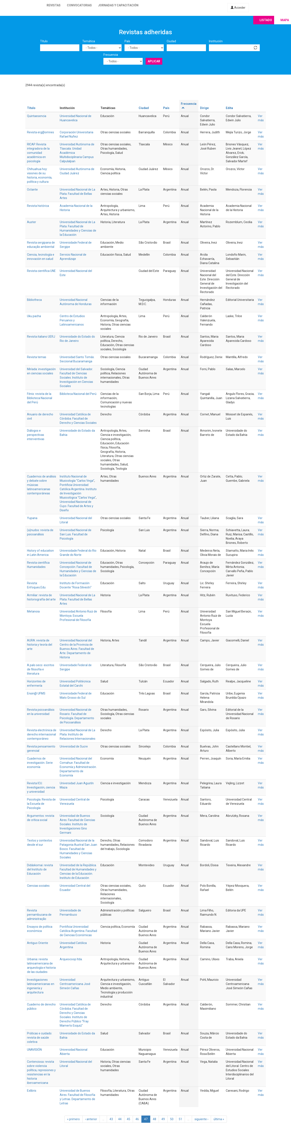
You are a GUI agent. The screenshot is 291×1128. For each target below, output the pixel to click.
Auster (31, 222)
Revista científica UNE (41, 271)
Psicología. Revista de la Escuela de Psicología (41, 804)
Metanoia (33, 611)
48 (154, 1119)
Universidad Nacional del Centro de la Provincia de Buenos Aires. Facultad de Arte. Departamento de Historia (77, 649)
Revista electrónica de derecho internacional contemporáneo (41, 734)
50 (171, 1119)
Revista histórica (38, 205)
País (127, 41)
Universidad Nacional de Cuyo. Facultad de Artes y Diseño (76, 506)
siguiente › (201, 1119)
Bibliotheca (34, 299)
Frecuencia (110, 54)
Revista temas (36, 357)
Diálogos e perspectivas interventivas (35, 435)
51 (180, 1119)
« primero (73, 1119)
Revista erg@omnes (40, 132)
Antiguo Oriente (37, 943)
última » (219, 1119)
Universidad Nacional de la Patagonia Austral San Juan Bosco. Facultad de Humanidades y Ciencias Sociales (78, 849)
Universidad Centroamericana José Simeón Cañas (75, 984)
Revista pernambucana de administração (39, 915)
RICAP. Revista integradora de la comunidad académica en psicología (38, 153)
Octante (32, 189)
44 (120, 1119)
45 (128, 1119)
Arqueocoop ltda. (71, 959)
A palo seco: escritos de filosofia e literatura (40, 669)
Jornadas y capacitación (118, 5)
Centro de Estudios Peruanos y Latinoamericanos (72, 320)
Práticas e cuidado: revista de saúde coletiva (39, 1037)
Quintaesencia (36, 116)
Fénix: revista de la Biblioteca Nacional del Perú (39, 398)
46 (137, 1119)
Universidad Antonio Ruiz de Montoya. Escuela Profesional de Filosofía (78, 616)
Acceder (238, 7)
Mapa (284, 20)
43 (111, 1119)
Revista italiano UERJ (41, 336)
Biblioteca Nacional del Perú (78, 394)
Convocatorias (79, 5)
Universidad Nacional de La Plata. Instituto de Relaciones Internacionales (77, 734)
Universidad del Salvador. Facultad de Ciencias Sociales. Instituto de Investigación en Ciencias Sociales (76, 377)
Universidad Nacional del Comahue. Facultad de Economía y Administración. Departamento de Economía (78, 767)
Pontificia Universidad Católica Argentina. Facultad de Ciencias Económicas (78, 931)
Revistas (54, 5)
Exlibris (31, 1090)
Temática (88, 41)
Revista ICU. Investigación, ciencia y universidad (41, 787)
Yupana (32, 518)
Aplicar (154, 61)
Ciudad (171, 41)
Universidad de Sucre (74, 746)
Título (44, 41)
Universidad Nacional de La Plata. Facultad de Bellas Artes (77, 194)
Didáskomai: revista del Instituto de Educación (40, 869)
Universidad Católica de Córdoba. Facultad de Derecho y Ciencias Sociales (78, 418)
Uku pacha (34, 316)
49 (163, 1119)
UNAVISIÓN (34, 1049)
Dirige (204, 108)
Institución (216, 41)
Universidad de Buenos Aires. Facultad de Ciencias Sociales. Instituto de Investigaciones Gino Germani (77, 824)
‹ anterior (91, 1119)
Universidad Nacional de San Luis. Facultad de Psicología (75, 534)
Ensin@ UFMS (36, 693)
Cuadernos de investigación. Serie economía (40, 763)
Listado (266, 20)
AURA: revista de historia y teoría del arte (39, 645)
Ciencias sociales (38, 885)
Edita (229, 108)
